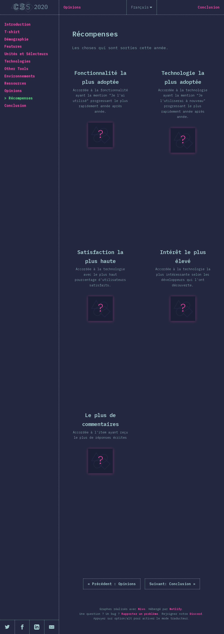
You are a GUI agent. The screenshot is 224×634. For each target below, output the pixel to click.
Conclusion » (172, 584)
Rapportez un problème (139, 614)
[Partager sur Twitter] (7, 627)
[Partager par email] (51, 627)
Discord (196, 614)
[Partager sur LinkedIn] (37, 627)
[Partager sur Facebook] (22, 627)
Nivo (141, 609)
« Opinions (112, 584)
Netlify (176, 609)
